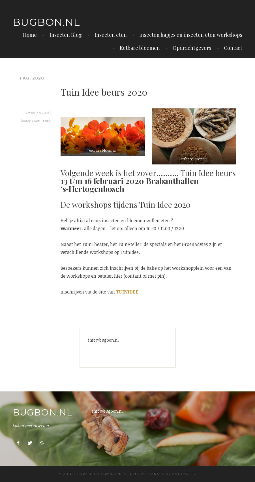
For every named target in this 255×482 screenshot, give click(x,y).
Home (30, 34)
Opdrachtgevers (192, 47)
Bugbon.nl (46, 22)
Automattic (184, 474)
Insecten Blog (66, 34)
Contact (233, 47)
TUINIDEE (127, 292)
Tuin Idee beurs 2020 (104, 92)
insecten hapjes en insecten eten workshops (191, 34)
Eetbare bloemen (140, 47)
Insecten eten (111, 34)
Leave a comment (36, 120)
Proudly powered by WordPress (93, 474)
